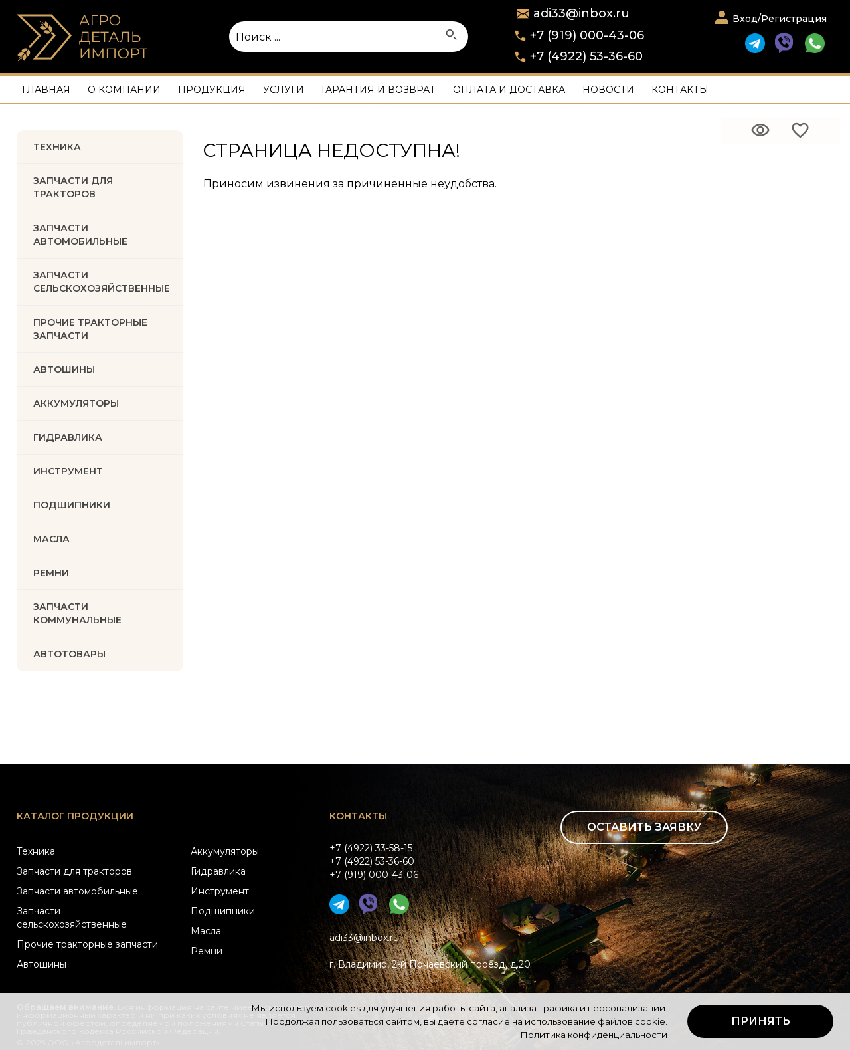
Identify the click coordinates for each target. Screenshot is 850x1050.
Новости (608, 90)
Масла (206, 931)
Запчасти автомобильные (80, 234)
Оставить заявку (644, 827)
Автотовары (69, 654)
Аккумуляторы (225, 851)
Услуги (283, 90)
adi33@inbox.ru (364, 938)
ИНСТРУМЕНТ (68, 471)
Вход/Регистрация (779, 19)
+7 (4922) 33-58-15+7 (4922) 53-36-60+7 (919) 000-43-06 (373, 861)
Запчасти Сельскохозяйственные (101, 281)
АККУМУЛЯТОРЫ (76, 403)
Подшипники (223, 911)
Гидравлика (218, 871)
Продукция (212, 90)
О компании (124, 90)
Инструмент (220, 891)
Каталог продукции (75, 816)
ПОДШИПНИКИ (71, 505)
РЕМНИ (51, 573)
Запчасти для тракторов (73, 187)
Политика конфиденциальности (593, 1034)
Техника (57, 147)
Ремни (206, 951)
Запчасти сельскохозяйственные (72, 917)
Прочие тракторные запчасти (90, 329)
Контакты (680, 90)
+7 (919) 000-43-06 (587, 35)
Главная (46, 90)
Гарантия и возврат (378, 90)
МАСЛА (51, 539)
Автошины (64, 369)
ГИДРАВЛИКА (67, 437)
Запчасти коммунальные (77, 613)
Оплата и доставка (509, 90)
